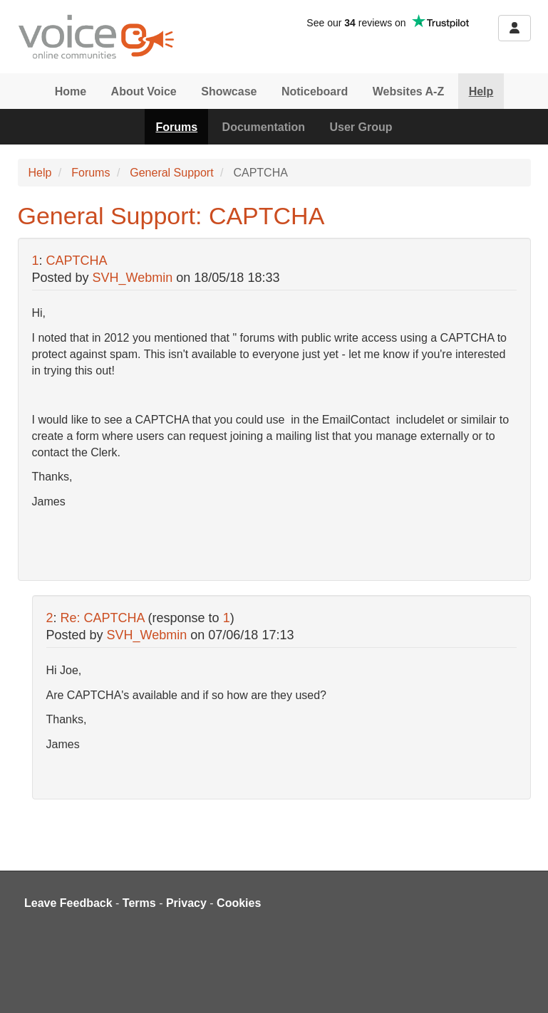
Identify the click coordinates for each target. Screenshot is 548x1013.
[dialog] (521, 984)
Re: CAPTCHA (103, 618)
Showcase (229, 91)
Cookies (239, 903)
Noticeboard (314, 91)
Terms (139, 903)
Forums (176, 127)
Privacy (186, 903)
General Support (171, 173)
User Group (361, 127)
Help (481, 91)
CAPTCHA (77, 260)
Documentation (263, 127)
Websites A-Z (408, 91)
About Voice (144, 91)
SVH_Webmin (133, 278)
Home (70, 91)
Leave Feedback (68, 903)
